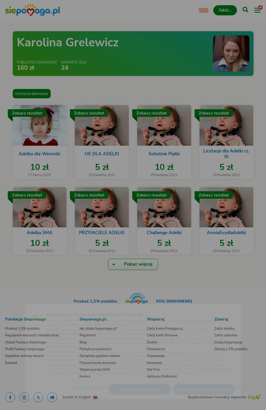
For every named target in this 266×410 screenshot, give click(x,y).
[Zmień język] (14, 307)
